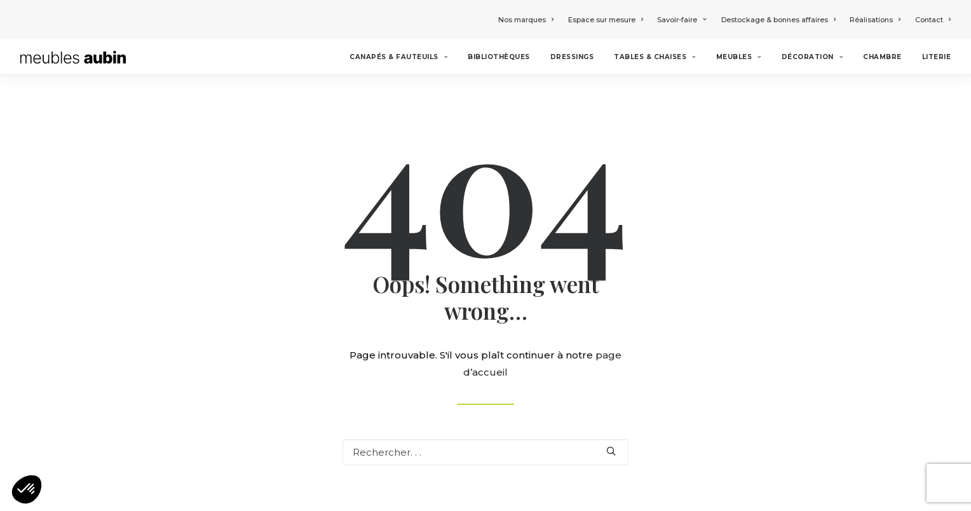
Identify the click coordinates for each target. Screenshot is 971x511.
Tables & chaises (654, 57)
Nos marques (525, 19)
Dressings (572, 57)
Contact (933, 19)
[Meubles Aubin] (73, 57)
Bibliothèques (499, 57)
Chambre (882, 57)
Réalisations (875, 19)
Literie (936, 57)
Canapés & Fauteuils (398, 57)
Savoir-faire (682, 19)
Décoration (812, 57)
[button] (26, 489)
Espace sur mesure (605, 19)
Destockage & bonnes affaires (778, 19)
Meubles (738, 57)
